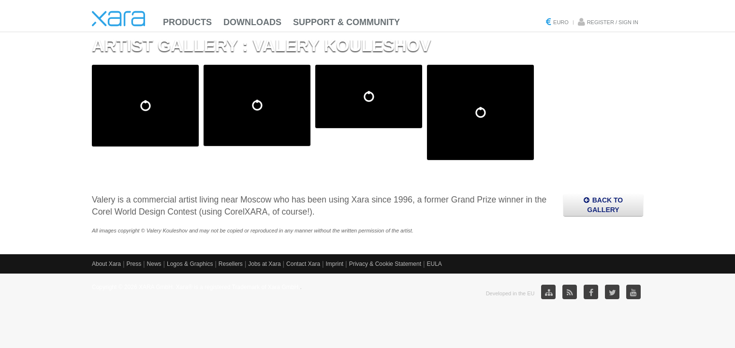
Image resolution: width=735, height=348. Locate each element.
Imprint (335, 264)
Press (133, 264)
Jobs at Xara (264, 264)
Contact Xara (303, 264)
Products (187, 22)
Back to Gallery (603, 205)
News (154, 264)
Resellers (231, 264)
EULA (433, 264)
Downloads (252, 22)
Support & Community (346, 22)
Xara (118, 19)
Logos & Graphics (190, 264)
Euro (561, 22)
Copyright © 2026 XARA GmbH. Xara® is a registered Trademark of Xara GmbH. (196, 287)
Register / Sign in (612, 22)
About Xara (106, 264)
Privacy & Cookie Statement (385, 264)
